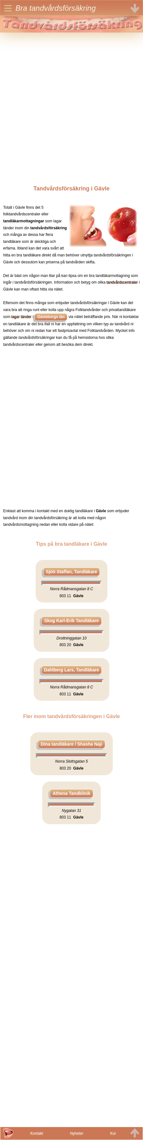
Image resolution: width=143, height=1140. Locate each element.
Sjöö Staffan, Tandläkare (71, 571)
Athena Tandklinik (71, 793)
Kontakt (36, 1133)
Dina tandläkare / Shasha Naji (71, 744)
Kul (113, 1133)
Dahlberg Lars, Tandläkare (71, 669)
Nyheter (76, 1133)
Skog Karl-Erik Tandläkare (71, 620)
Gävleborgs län (51, 317)
